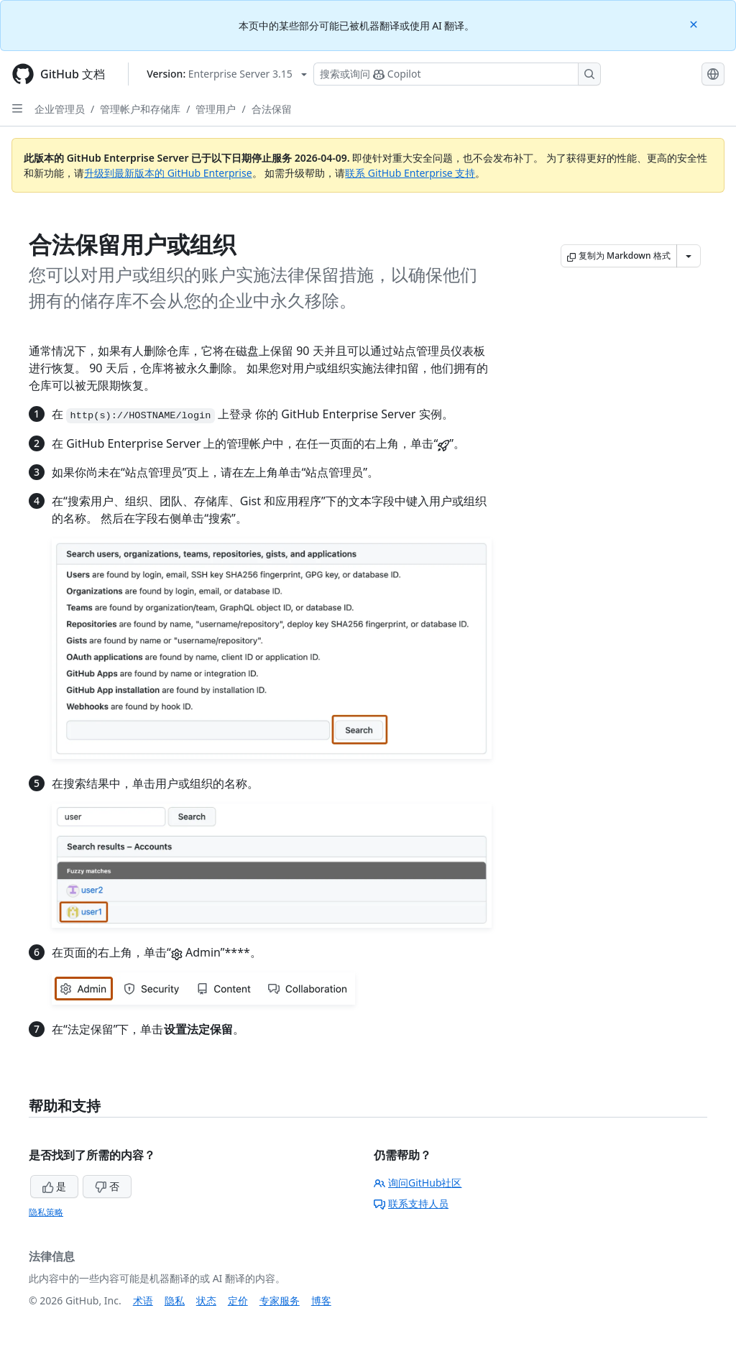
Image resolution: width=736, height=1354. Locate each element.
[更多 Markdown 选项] (688, 255)
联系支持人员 (411, 1203)
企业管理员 (59, 109)
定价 (238, 1300)
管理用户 (216, 109)
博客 (321, 1300)
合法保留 (272, 109)
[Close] (695, 23)
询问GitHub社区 (418, 1182)
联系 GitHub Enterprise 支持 (410, 173)
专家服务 (279, 1300)
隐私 (175, 1300)
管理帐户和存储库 (140, 109)
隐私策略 (46, 1212)
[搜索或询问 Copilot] (457, 74)
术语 (143, 1300)
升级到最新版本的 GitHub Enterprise (168, 173)
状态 (206, 1300)
